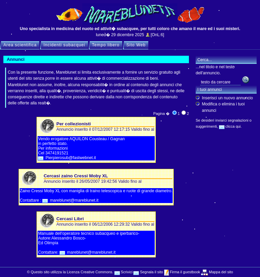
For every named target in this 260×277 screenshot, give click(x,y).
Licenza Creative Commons (89, 272)
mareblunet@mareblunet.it (74, 200)
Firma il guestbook (184, 272)
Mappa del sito (220, 272)
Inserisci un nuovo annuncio (227, 98)
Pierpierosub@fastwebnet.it (70, 157)
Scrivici (123, 272)
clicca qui (230, 126)
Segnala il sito (148, 272)
